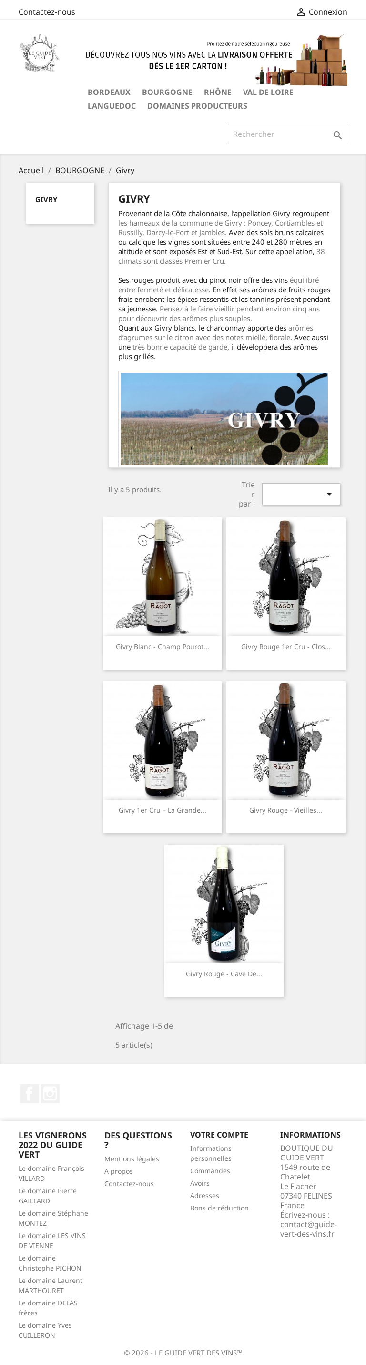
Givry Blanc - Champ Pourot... (162, 646)
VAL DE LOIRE (268, 92)
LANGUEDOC (112, 106)
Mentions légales (131, 1158)
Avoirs (200, 1183)
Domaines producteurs (197, 106)
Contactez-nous (47, 12)
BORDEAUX (109, 92)
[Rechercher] (287, 134)
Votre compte (219, 1134)
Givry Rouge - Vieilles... (285, 810)
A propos (118, 1171)
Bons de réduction (219, 1207)
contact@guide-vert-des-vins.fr (308, 1229)
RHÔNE (218, 92)
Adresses (204, 1195)
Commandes (210, 1170)
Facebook (29, 1093)
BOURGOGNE (167, 92)
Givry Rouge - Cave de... (224, 973)
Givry (46, 199)
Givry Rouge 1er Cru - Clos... (286, 646)
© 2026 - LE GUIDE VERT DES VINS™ (183, 1352)
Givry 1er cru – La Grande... (162, 810)
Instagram (50, 1093)
